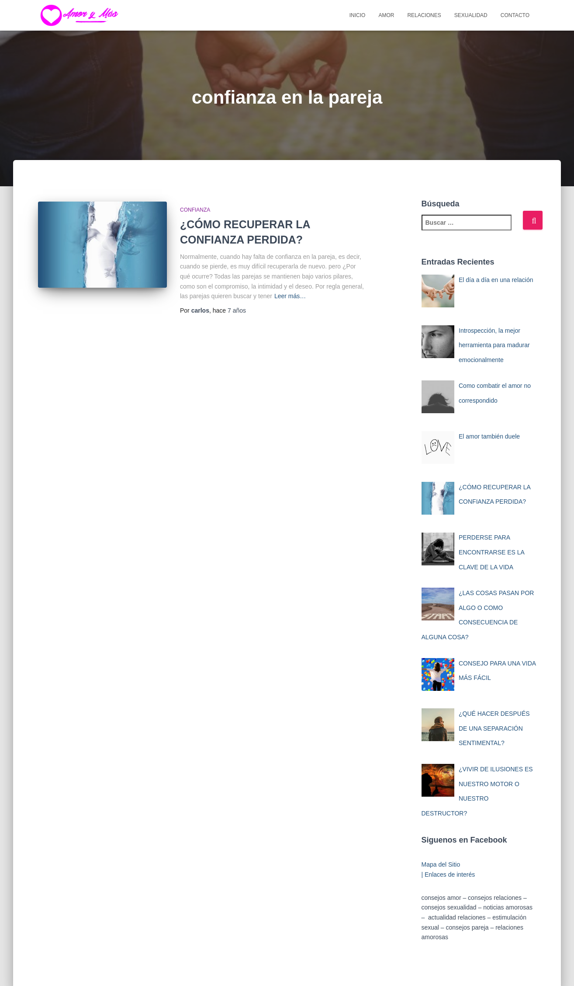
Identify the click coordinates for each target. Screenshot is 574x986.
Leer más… (290, 296)
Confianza (195, 210)
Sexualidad (471, 15)
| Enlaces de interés (448, 874)
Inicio (357, 15)
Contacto (515, 15)
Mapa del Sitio (441, 864)
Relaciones (424, 15)
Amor (386, 15)
